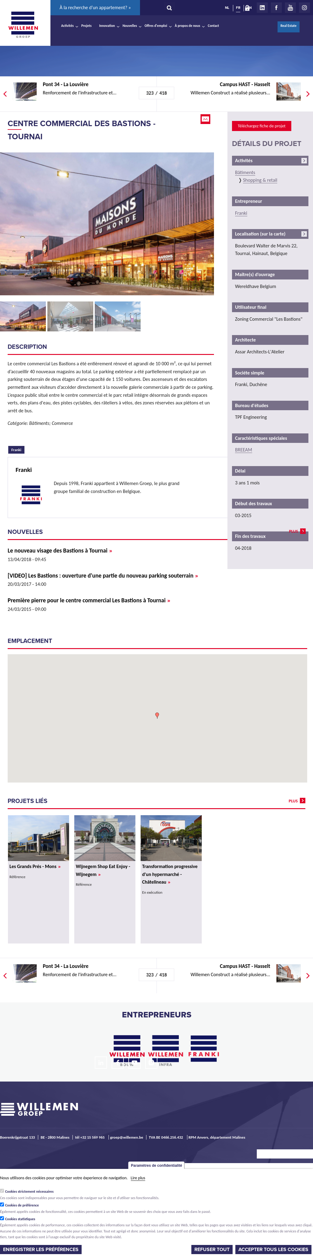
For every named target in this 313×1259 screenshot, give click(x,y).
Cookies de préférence (22, 1205)
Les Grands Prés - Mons (35, 866)
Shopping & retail (260, 180)
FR (238, 7)
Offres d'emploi (156, 26)
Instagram (304, 7)
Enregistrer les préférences (41, 1249)
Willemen (23, 24)
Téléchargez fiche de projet (261, 126)
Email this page (206, 119)
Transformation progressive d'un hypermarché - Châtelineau (169, 874)
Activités (67, 26)
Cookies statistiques (20, 1219)
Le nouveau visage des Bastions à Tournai (60, 550)
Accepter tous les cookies (273, 1249)
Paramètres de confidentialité (156, 1165)
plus (293, 531)
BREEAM (243, 450)
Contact (213, 26)
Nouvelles (130, 26)
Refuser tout (212, 1249)
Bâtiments (245, 172)
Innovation (107, 26)
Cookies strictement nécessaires (29, 1191)
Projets (86, 26)
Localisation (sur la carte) (260, 234)
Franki (17, 449)
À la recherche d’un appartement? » (95, 7)
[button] (157, 716)
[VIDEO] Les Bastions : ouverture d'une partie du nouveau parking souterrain (103, 575)
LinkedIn (262, 7)
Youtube (290, 7)
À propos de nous (187, 26)
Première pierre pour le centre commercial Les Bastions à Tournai (89, 600)
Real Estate (288, 26)
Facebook (276, 7)
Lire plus (138, 1178)
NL (227, 7)
